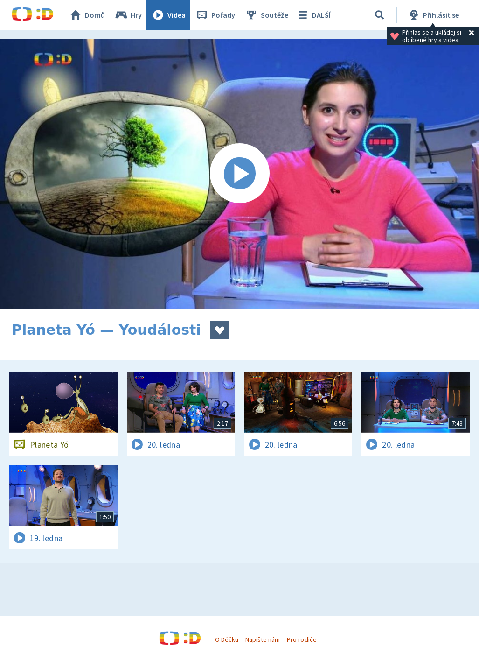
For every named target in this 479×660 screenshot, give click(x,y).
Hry (128, 15)
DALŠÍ (313, 15)
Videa (168, 15)
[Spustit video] (239, 174)
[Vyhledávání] (379, 15)
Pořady (215, 15)
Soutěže (266, 15)
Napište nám (262, 639)
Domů (87, 15)
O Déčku (226, 639)
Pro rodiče (301, 639)
